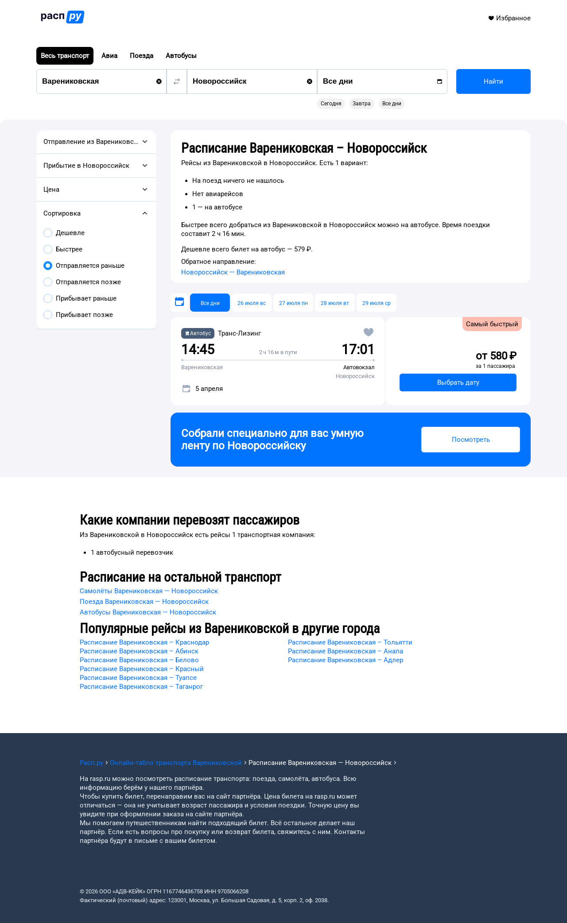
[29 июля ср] (376, 303)
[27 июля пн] (293, 303)
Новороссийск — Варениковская (233, 272)
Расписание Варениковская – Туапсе (138, 678)
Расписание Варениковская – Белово (139, 660)
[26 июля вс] (252, 303)
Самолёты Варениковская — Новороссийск (149, 591)
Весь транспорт (65, 56)
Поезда (141, 56)
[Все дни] (210, 303)
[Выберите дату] (179, 303)
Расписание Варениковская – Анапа (345, 651)
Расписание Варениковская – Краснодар (144, 642)
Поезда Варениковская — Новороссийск (144, 602)
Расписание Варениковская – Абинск (139, 651)
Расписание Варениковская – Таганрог (141, 687)
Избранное (509, 18)
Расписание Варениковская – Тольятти (350, 642)
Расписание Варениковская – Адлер (345, 660)
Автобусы (181, 56)
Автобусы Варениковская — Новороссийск (148, 612)
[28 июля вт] (335, 303)
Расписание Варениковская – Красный (142, 669)
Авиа (109, 56)
